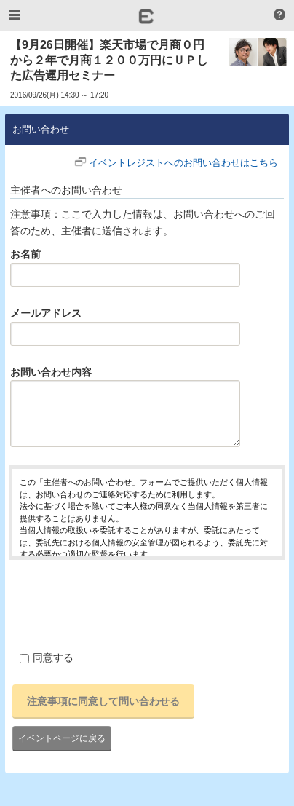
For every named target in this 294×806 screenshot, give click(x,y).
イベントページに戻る (62, 738)
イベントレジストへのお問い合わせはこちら (183, 162)
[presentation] (119, 602)
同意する (47, 657)
